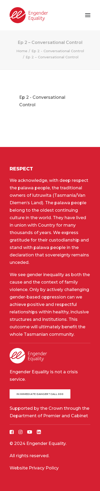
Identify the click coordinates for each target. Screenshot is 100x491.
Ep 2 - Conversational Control (57, 51)
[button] (87, 15)
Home (21, 51)
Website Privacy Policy (34, 467)
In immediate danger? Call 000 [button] (40, 394)
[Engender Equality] (29, 15)
